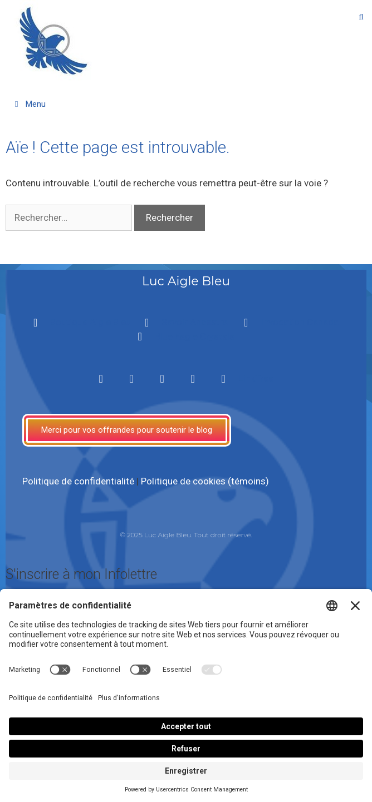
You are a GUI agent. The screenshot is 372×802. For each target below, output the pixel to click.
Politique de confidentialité (78, 481)
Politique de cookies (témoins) (205, 481)
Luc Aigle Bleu (186, 281)
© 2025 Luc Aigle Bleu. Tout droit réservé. (186, 535)
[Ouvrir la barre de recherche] (361, 16)
